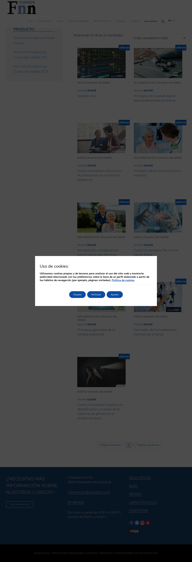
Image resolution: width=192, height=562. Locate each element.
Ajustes (119, 294)
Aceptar (73, 294)
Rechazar (96, 294)
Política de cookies (123, 280)
